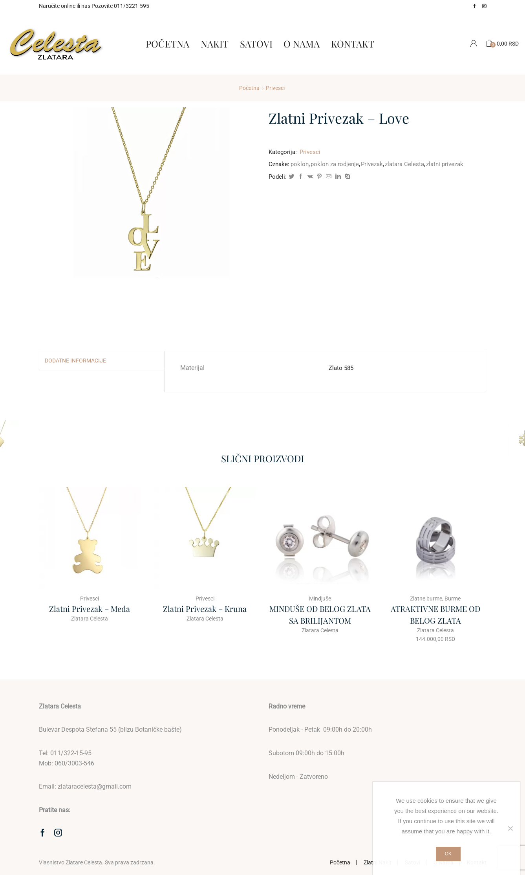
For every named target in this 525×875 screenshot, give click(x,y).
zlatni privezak (444, 164)
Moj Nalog (473, 43)
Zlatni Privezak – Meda (89, 608)
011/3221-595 (131, 6)
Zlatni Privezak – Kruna (205, 608)
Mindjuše (320, 598)
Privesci (275, 88)
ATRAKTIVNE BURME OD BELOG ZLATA (435, 614)
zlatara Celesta (404, 164)
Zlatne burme (426, 598)
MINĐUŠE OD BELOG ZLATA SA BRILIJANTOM (320, 614)
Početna (167, 43)
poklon (300, 164)
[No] (510, 828)
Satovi (256, 43)
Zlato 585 (341, 368)
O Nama (302, 43)
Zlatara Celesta (89, 618)
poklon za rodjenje (335, 164)
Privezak (372, 164)
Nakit (215, 43)
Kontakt (352, 43)
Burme (453, 598)
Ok (448, 854)
